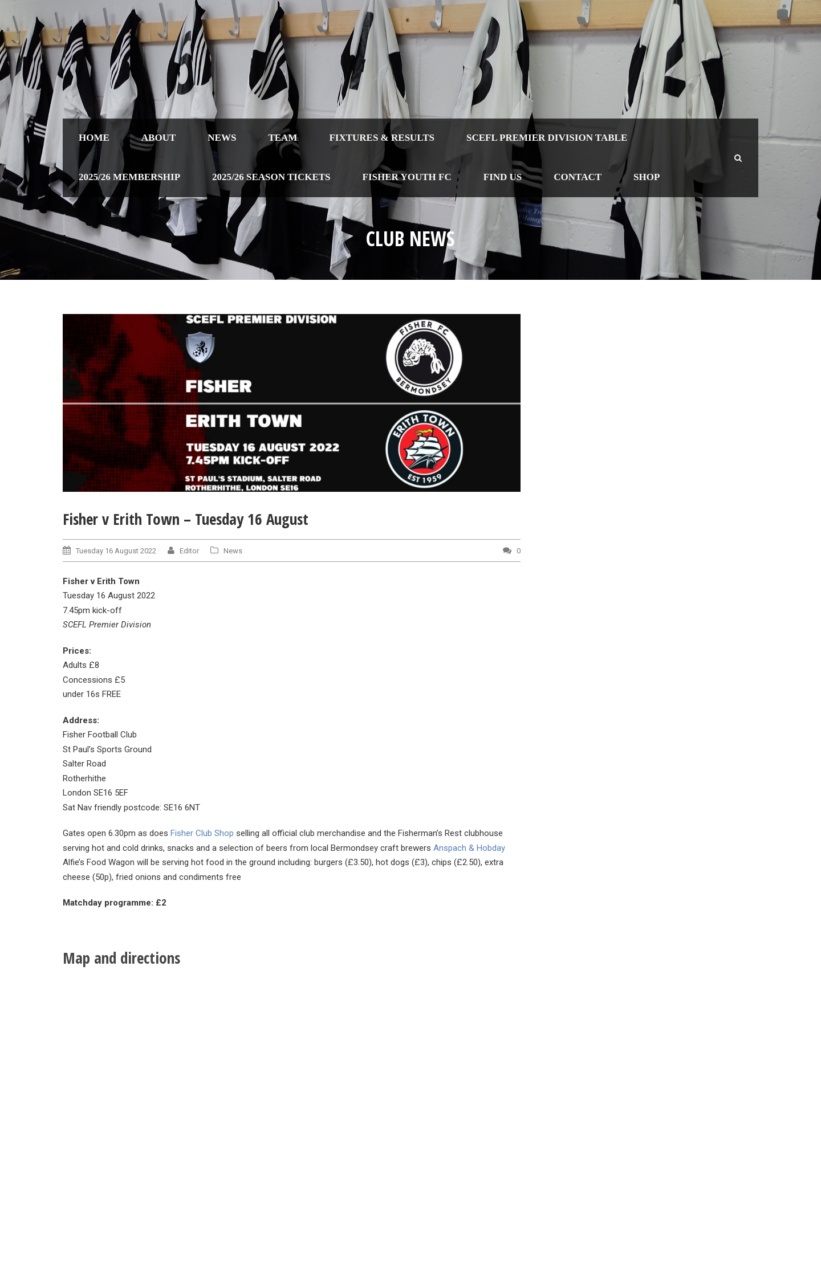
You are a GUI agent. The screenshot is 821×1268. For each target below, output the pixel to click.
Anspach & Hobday (469, 848)
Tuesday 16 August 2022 (116, 551)
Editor (189, 551)
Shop (646, 177)
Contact (577, 177)
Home (94, 137)
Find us (502, 177)
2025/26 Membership (129, 177)
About (158, 137)
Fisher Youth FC (407, 177)
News (222, 137)
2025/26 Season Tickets (271, 177)
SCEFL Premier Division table (546, 137)
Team (282, 137)
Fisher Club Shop (202, 833)
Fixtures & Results (381, 137)
